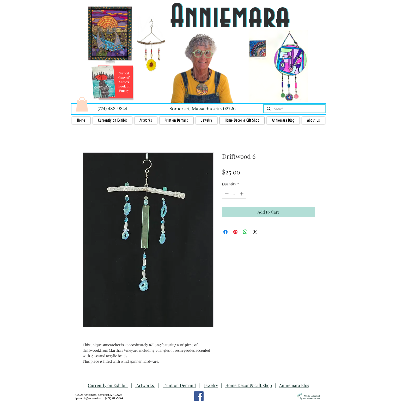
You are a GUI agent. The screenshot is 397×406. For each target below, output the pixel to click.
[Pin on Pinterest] (235, 232)
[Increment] (242, 193)
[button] (82, 104)
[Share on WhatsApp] (245, 232)
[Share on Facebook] (225, 232)
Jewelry (211, 385)
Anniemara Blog (294, 385)
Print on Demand (179, 385)
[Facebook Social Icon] (199, 396)
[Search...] (294, 109)
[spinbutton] (234, 193)
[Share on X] (255, 232)
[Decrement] (226, 193)
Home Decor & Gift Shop (248, 385)
